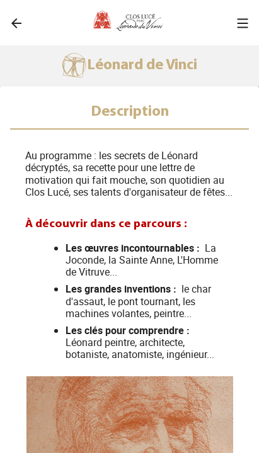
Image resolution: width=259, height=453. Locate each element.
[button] (242, 23)
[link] (16, 23)
